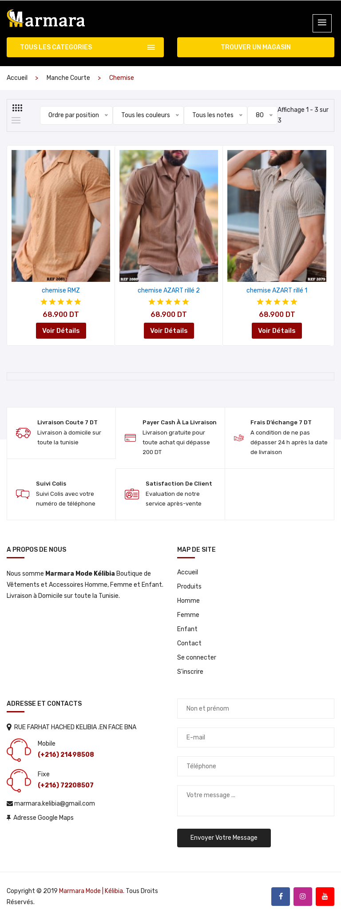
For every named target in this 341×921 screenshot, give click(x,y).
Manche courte (68, 78)
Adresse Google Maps (40, 818)
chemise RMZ (61, 290)
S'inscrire (190, 672)
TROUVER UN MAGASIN (256, 47)
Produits (189, 586)
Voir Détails (61, 331)
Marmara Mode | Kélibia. (91, 891)
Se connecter (196, 657)
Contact (189, 643)
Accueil (17, 78)
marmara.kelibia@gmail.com (51, 803)
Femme (188, 615)
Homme (188, 601)
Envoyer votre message (224, 838)
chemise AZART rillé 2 (169, 290)
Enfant (187, 629)
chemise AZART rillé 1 (276, 290)
